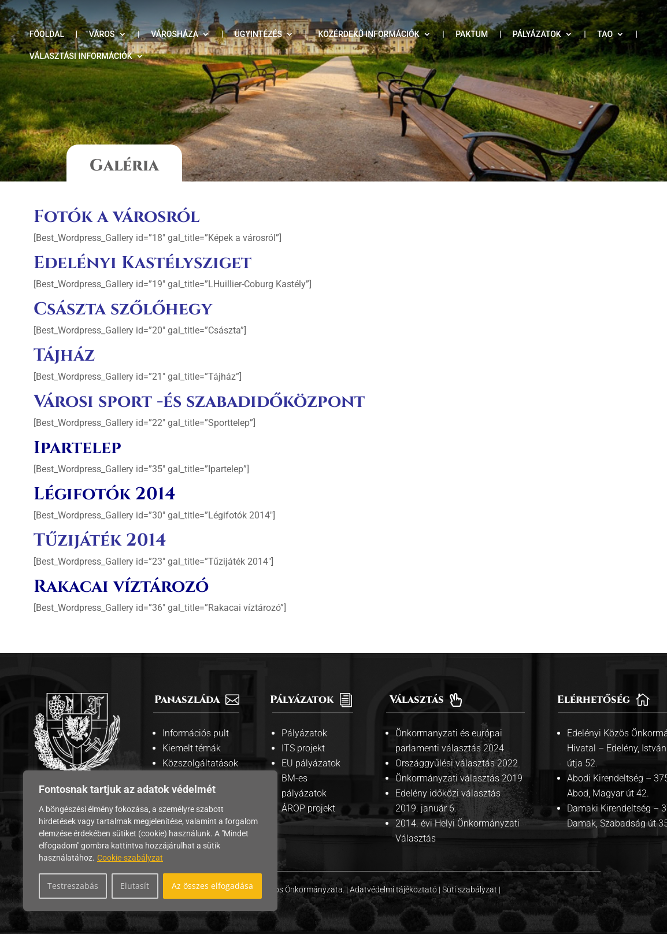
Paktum (471, 34)
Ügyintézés (258, 34)
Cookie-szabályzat (130, 857)
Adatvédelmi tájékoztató (394, 889)
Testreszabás (72, 885)
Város (102, 34)
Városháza (174, 34)
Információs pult (195, 733)
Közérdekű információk (369, 34)
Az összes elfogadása (212, 885)
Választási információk (80, 56)
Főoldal (46, 34)
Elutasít (134, 885)
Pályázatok (537, 34)
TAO (605, 34)
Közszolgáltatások (200, 763)
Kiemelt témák (191, 748)
